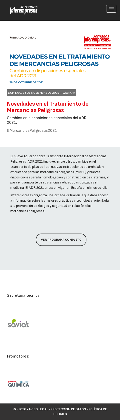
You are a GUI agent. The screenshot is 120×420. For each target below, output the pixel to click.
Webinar (69, 93)
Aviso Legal (38, 409)
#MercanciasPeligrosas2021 (32, 130)
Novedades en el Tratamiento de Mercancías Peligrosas (48, 107)
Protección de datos (68, 409)
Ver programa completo (61, 240)
